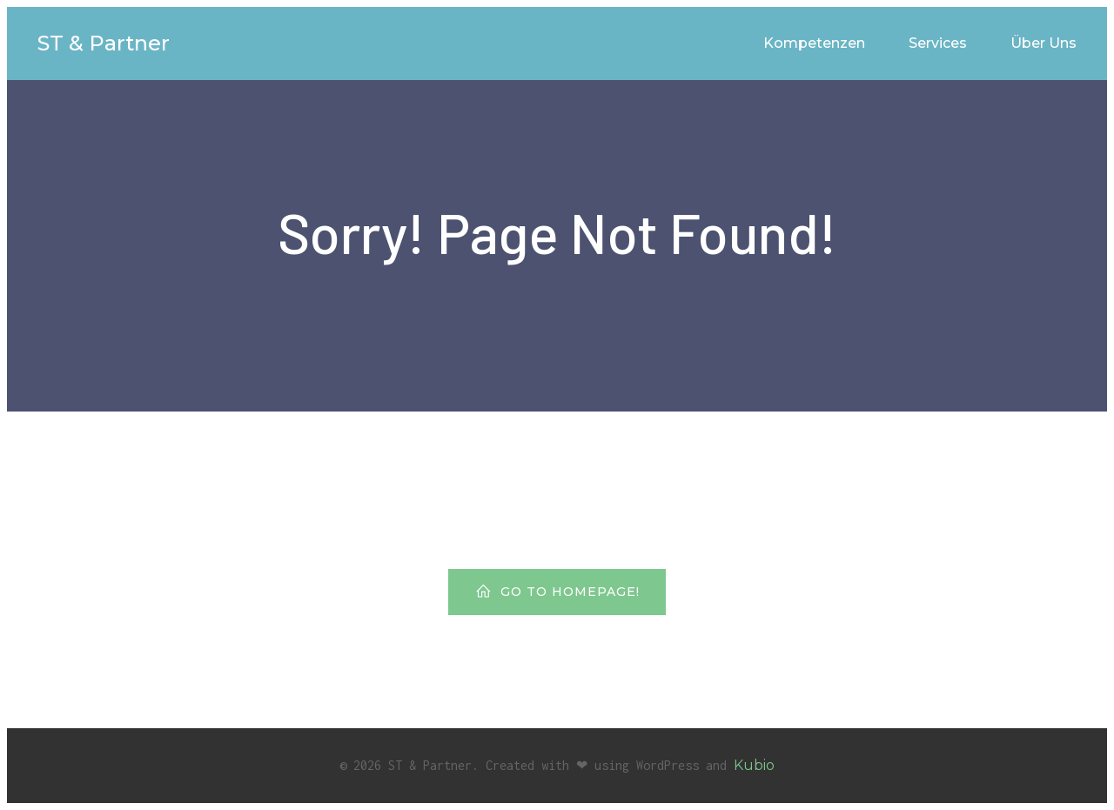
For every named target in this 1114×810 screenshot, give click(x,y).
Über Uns (1043, 43)
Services (938, 43)
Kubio (754, 765)
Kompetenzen (814, 43)
